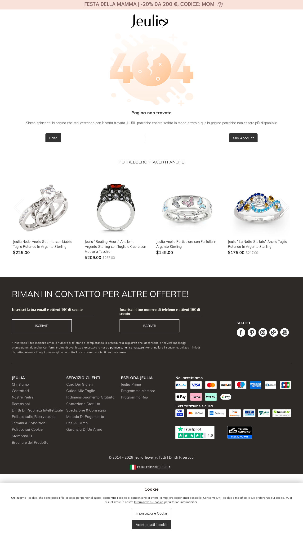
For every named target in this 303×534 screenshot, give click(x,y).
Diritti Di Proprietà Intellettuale (37, 410)
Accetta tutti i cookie (152, 525)
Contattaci (20, 391)
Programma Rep (134, 397)
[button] (151, 466)
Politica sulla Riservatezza (34, 416)
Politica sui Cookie (27, 429)
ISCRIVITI (41, 326)
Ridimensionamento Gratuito (90, 397)
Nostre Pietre (22, 397)
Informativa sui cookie (149, 502)
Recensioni (21, 404)
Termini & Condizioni (29, 423)
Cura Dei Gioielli (79, 384)
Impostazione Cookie (151, 513)
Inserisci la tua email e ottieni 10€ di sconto (47, 310)
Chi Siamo (20, 384)
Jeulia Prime (131, 384)
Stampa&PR (22, 436)
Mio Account (243, 138)
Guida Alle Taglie (80, 391)
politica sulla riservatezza (126, 347)
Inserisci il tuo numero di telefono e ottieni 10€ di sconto (160, 312)
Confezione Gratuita (83, 404)
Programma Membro (138, 391)
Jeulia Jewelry (145, 457)
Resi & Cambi (77, 423)
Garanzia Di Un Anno (84, 429)
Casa (53, 138)
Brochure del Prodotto (30, 442)
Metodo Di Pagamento (85, 416)
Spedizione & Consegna (86, 410)
